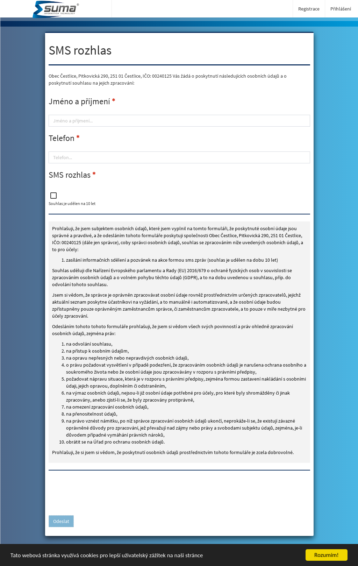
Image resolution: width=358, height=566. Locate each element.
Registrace (309, 9)
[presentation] (102, 491)
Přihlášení (340, 9)
